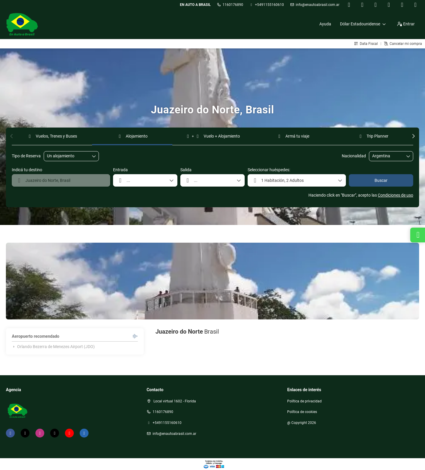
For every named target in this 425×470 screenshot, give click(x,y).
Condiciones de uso (395, 195)
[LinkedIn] (415, 4)
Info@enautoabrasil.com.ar (317, 5)
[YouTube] (402, 4)
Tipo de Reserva (26, 156)
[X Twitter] (362, 4)
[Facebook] (349, 4)
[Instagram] (375, 4)
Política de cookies (302, 412)
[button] (12, 136)
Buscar (381, 180)
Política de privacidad (304, 401)
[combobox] (387, 156)
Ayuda (325, 24)
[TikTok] (389, 4)
